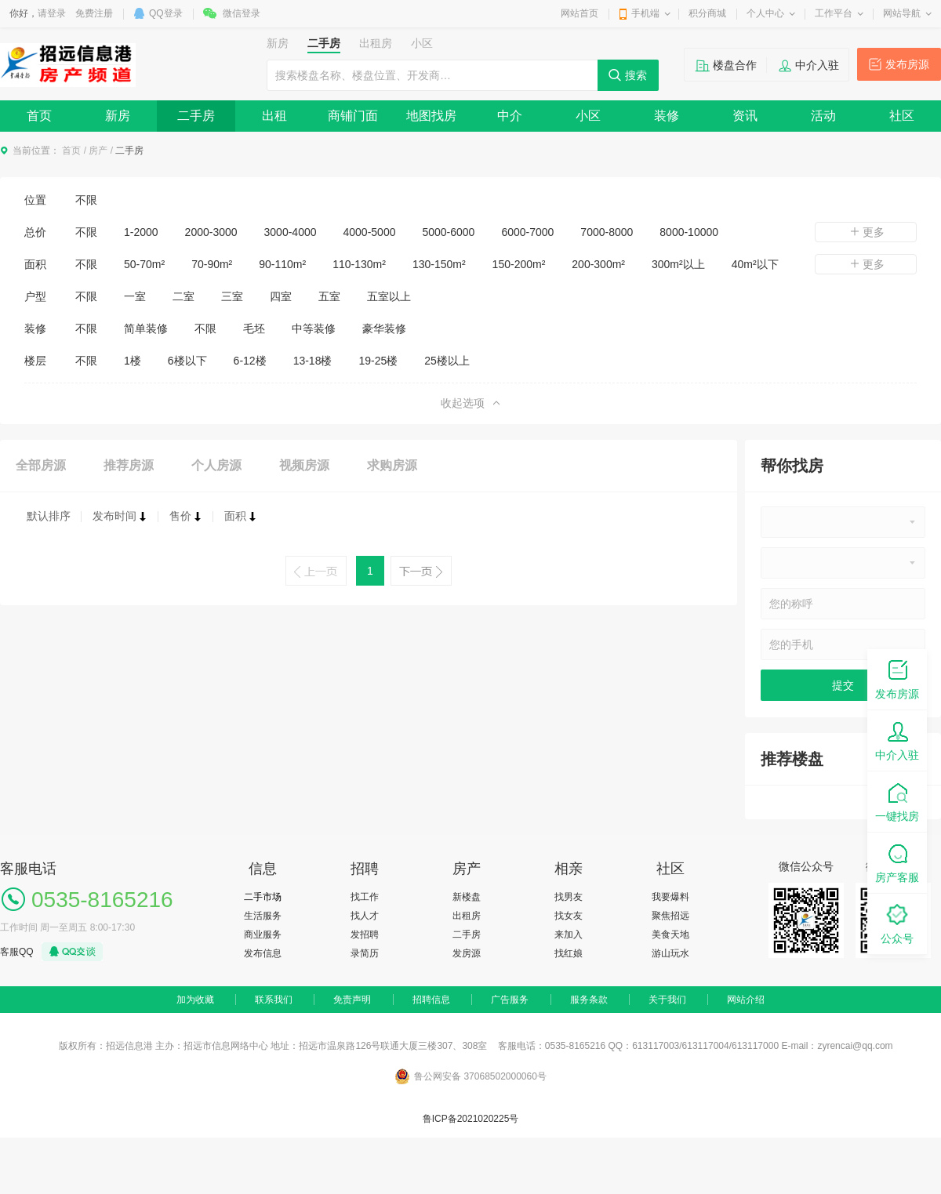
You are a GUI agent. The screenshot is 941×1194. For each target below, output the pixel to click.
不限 (86, 200)
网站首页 (579, 13)
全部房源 (41, 465)
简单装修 (146, 328)
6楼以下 (187, 360)
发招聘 (365, 934)
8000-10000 (688, 232)
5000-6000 (448, 232)
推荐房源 (129, 465)
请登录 (52, 13)
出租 (274, 115)
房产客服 (897, 862)
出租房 (466, 915)
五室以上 (389, 296)
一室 (135, 296)
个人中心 (765, 13)
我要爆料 (670, 896)
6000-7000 (527, 232)
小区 (588, 115)
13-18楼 (312, 360)
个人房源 (216, 465)
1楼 (132, 360)
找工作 (365, 896)
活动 (823, 115)
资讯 (745, 115)
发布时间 (120, 516)
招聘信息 (431, 999)
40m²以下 (755, 264)
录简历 (365, 953)
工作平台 (833, 13)
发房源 (466, 953)
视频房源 (304, 465)
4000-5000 (369, 232)
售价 (185, 516)
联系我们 (273, 999)
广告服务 (510, 999)
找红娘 (568, 953)
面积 (240, 516)
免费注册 (94, 13)
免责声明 (352, 999)
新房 (117, 115)
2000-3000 (211, 232)
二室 (183, 296)
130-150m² (439, 264)
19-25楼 (378, 360)
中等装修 (314, 328)
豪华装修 (384, 328)
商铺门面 (353, 115)
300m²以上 (678, 264)
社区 (901, 115)
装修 (666, 115)
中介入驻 (817, 65)
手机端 (645, 13)
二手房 (196, 115)
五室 (329, 296)
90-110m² (282, 264)
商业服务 (263, 934)
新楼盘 (466, 896)
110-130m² (359, 264)
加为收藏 (195, 999)
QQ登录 (166, 13)
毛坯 (254, 328)
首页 (39, 115)
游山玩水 (670, 953)
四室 (281, 296)
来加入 (568, 934)
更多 (866, 232)
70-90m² (211, 264)
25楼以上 (447, 360)
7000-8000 (606, 232)
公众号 (897, 923)
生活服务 (263, 915)
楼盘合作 (735, 65)
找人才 (365, 915)
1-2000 (141, 232)
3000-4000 (290, 232)
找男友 (568, 896)
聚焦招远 (670, 915)
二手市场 (263, 896)
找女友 (568, 915)
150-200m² (519, 264)
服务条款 (589, 999)
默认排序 (49, 516)
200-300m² (598, 264)
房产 (98, 150)
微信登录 (241, 13)
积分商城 (707, 13)
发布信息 (263, 953)
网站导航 (902, 13)
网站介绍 (746, 999)
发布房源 (907, 64)
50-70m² (144, 264)
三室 (232, 296)
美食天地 (670, 934)
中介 (509, 115)
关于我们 (667, 999)
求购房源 (392, 465)
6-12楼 (250, 360)
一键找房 (897, 800)
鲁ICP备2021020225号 (471, 1118)
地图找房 (431, 115)
